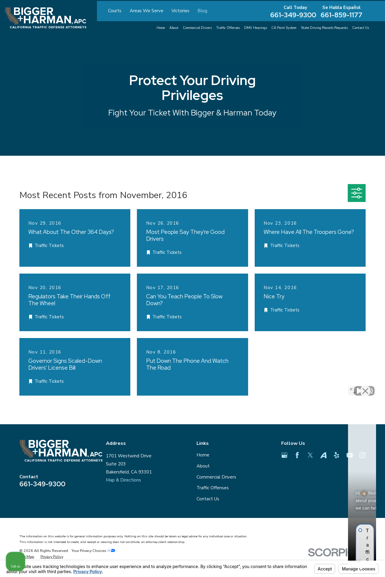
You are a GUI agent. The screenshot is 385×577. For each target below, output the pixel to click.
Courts (114, 11)
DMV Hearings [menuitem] (255, 28)
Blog (202, 11)
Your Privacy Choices (93, 550)
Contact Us (208, 499)
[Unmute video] (279, 386)
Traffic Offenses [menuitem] (228, 28)
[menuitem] (26, 556)
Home (203, 455)
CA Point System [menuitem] (283, 28)
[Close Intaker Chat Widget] (365, 386)
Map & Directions (123, 480)
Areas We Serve (146, 11)
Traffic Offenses (213, 488)
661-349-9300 (293, 15)
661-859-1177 (341, 15)
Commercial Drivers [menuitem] (197, 28)
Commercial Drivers (216, 477)
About (203, 466)
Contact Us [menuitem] (360, 28)
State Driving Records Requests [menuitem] (324, 28)
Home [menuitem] (161, 28)
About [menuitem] (173, 28)
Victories (180, 11)
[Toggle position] (353, 386)
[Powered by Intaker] (334, 564)
